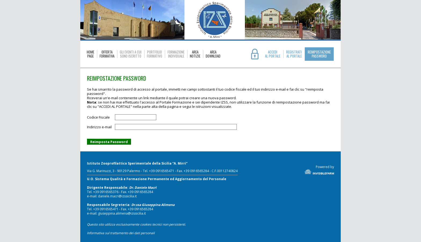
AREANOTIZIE (195, 54)
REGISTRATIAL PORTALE (294, 54)
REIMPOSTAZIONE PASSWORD (319, 54)
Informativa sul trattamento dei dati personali (121, 233)
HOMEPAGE (90, 54)
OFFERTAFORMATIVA (107, 54)
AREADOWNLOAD (213, 54)
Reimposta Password (109, 141)
